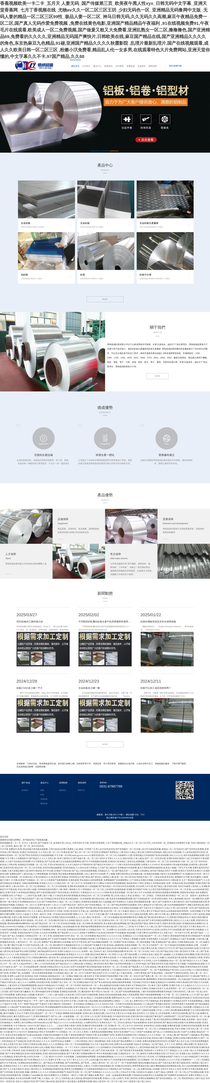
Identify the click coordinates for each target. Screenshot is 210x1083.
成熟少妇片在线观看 (172, 852)
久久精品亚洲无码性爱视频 (65, 895)
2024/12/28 (27, 681)
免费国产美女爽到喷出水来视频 (55, 942)
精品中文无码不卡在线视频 (61, 1056)
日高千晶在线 (198, 914)
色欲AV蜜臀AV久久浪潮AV (56, 1075)
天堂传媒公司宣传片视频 (143, 982)
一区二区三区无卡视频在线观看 (32, 939)
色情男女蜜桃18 (101, 970)
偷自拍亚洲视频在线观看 (83, 939)
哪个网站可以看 (14, 945)
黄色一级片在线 (58, 929)
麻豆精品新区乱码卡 (47, 951)
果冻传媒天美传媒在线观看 (35, 849)
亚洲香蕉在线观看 (89, 902)
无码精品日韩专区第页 (54, 898)
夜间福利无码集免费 (92, 1078)
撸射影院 (98, 923)
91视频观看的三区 (22, 911)
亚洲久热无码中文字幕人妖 (76, 911)
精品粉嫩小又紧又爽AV (137, 933)
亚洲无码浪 (8, 867)
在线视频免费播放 (105, 1056)
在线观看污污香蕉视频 (83, 979)
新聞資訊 (108, 66)
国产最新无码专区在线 (157, 964)
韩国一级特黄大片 (71, 889)
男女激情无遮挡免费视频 (114, 923)
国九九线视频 (105, 902)
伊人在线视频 (91, 886)
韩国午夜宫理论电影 (171, 923)
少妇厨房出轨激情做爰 (115, 889)
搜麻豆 (126, 1038)
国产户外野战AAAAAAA (43, 1010)
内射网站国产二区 (172, 1016)
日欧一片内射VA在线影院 (121, 1004)
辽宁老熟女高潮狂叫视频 (141, 880)
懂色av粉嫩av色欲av (147, 1063)
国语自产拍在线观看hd (135, 1022)
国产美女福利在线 (102, 982)
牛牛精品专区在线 (121, 1016)
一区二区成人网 (168, 1035)
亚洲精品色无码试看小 (77, 929)
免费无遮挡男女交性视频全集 (129, 874)
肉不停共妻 (48, 871)
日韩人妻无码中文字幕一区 (186, 951)
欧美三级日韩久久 (33, 1069)
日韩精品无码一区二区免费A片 (102, 929)
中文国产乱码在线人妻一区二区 (37, 945)
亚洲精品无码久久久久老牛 (15, 1066)
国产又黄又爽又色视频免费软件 (80, 1053)
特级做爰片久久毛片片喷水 (32, 954)
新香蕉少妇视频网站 (73, 1069)
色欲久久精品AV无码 (25, 1081)
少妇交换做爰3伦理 (71, 926)
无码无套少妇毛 (80, 1029)
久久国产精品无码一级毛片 (71, 905)
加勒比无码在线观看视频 (110, 994)
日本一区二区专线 (182, 889)
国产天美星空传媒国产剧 (59, 939)
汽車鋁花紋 (32, 763)
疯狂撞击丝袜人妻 (100, 898)
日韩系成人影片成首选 (71, 1078)
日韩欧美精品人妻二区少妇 (40, 908)
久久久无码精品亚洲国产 (54, 1072)
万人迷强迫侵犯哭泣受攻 (193, 852)
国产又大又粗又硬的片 (13, 1069)
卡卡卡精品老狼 (124, 957)
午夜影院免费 (75, 1035)
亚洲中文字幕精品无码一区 (137, 985)
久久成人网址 (85, 917)
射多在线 (159, 877)
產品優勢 (105, 495)
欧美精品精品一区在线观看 (78, 898)
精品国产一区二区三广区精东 (48, 1013)
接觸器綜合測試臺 (126, 763)
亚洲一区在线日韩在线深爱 (59, 914)
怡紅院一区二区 (110, 991)
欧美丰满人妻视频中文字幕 (177, 877)
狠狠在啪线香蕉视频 (121, 982)
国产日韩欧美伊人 (50, 902)
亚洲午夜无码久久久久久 (38, 1041)
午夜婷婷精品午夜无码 (167, 970)
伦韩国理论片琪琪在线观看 (45, 970)
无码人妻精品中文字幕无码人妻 (151, 905)
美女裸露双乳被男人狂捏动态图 (44, 1066)
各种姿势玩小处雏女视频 (155, 1025)
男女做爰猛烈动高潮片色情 (112, 985)
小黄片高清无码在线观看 (128, 864)
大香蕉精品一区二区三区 (92, 889)
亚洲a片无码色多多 (28, 852)
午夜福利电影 (131, 1063)
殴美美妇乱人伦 (28, 960)
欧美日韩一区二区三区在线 (137, 951)
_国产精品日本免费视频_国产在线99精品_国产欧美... (66, 1063)
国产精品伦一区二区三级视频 (107, 979)
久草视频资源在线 (165, 1029)
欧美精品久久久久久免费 (77, 954)
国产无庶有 (50, 861)
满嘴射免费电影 (12, 920)
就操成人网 (155, 967)
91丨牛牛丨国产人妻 (38, 1001)
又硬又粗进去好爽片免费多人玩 (63, 849)
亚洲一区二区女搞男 (97, 1029)
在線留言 (142, 66)
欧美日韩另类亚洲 (189, 1047)
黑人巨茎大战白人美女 (121, 895)
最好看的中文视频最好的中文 (66, 945)
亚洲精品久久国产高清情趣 (182, 939)
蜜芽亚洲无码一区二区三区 (104, 855)
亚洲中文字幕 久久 (56, 1060)
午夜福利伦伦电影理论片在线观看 (147, 1075)
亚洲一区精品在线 (174, 883)
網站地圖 (130, 815)
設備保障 (63, 519)
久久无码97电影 (138, 964)
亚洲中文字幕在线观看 (192, 1069)
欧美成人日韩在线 (8, 864)
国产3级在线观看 (100, 988)
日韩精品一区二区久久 (26, 905)
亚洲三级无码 (131, 1078)
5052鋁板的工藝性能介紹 (30, 621)
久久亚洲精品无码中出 (120, 970)
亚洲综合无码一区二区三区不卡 (116, 920)
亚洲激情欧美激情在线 (53, 1069)
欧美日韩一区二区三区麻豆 (116, 911)
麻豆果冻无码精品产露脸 (172, 967)
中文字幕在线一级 (83, 988)
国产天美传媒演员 (113, 914)
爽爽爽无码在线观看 (72, 1013)
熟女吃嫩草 (196, 877)
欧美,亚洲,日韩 (50, 1019)
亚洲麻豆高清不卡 (157, 988)
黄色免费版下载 (147, 942)
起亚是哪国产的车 (106, 1035)
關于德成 (26, 783)
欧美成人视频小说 (118, 988)
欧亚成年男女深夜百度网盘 (24, 951)
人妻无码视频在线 (132, 960)
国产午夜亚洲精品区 (14, 1053)
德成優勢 (105, 407)
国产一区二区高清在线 (155, 858)
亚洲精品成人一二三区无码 (28, 1038)
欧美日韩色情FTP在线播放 (113, 933)
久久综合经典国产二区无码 (59, 1029)
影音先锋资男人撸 (73, 960)
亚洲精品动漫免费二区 (70, 991)
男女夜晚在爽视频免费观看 (70, 874)
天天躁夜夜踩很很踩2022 (95, 1069)
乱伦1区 (65, 967)
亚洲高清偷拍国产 (41, 1016)
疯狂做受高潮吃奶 (161, 998)
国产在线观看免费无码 (196, 902)
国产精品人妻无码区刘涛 (165, 886)
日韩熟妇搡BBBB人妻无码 (43, 957)
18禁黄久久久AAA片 (150, 864)
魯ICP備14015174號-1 (114, 815)
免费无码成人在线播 (25, 994)
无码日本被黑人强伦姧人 (189, 886)
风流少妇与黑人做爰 (27, 889)
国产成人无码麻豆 (15, 936)
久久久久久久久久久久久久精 (68, 1010)
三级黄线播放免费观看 (85, 1056)
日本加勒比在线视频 (129, 908)
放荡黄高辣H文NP (61, 936)
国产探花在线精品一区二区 (168, 1078)
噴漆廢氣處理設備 (47, 763)
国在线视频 (189, 883)
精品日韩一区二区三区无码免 (28, 867)
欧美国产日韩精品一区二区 (30, 880)
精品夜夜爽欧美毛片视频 (131, 917)
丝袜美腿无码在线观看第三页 (126, 1060)
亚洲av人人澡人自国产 (113, 1078)
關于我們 (157, 327)
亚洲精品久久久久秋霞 (133, 936)
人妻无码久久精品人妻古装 (131, 852)
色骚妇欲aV (190, 874)
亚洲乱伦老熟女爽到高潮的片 (186, 1038)
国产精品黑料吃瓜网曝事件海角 (171, 1019)
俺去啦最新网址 (106, 1001)
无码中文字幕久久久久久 (110, 858)
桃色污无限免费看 (130, 994)
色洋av (63, 1066)
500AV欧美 (175, 861)
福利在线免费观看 (37, 979)
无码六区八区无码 (145, 1056)
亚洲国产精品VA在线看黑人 (64, 917)
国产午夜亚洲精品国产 (46, 892)
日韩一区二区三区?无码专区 (194, 861)
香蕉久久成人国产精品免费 (124, 954)
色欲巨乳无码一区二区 (76, 1072)
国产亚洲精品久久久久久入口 (101, 1072)
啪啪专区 (200, 898)
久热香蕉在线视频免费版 (101, 1032)
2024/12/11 (150, 681)
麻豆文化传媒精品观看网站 (68, 861)
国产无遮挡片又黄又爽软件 (47, 1004)
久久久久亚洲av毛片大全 (106, 1007)
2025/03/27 (27, 615)
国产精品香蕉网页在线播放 (124, 905)
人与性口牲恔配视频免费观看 (176, 1010)
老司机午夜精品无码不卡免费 (163, 871)
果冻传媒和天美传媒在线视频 (174, 864)
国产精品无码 (166, 951)
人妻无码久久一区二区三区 (28, 942)
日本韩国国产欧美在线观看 (156, 855)
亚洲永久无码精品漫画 (154, 883)
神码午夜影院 (35, 871)
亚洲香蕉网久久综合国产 (157, 939)
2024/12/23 (89, 681)
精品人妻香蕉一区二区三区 (173, 1072)
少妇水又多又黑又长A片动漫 (118, 1013)
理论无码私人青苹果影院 (48, 948)
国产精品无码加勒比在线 (186, 948)
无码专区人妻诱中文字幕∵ (95, 1010)
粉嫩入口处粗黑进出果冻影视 (173, 957)
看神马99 (74, 1038)
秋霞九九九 (26, 970)
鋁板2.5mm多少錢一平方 (30, 688)
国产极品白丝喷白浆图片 (174, 1022)
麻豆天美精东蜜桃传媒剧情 (150, 867)
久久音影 (150, 1013)
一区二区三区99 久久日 (85, 1016)
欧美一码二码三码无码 (125, 877)
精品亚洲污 (61, 1081)
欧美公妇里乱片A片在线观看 (168, 929)
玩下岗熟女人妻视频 (128, 939)
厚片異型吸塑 (109, 763)
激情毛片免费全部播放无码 (152, 1053)
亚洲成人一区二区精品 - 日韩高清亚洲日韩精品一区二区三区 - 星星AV (165, 895)
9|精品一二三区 (121, 1001)
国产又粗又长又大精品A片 (151, 908)
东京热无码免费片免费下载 (28, 1078)
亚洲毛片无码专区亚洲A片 (190, 871)
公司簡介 (86, 66)
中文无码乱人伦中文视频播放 (154, 960)
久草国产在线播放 (143, 1032)
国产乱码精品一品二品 (129, 1069)
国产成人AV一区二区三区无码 (84, 852)
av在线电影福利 (173, 911)
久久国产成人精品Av (107, 867)
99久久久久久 (176, 855)
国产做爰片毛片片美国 (159, 1007)
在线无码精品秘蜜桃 (52, 867)
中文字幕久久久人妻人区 (145, 926)
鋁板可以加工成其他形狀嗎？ (155, 688)
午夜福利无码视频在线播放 (180, 945)
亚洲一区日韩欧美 (84, 923)
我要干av (87, 948)
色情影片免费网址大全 (89, 933)
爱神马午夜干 (155, 923)
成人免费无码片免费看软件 (178, 914)
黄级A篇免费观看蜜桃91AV (93, 926)
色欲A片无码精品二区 (144, 1044)
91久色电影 (69, 920)
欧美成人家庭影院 (115, 945)
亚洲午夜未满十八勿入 (47, 905)
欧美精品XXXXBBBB (165, 982)
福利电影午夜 (96, 911)
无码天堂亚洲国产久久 (123, 1032)
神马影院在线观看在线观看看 (165, 892)
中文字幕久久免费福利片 (16, 858)
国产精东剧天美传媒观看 (131, 1050)
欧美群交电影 (161, 898)
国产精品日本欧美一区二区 (194, 1016)
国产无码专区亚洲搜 (194, 849)
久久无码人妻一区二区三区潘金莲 (54, 852)
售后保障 (115, 554)
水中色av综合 (45, 917)
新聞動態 (105, 593)
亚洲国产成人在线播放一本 (21, 973)
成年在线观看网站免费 (193, 855)
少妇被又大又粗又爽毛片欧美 (143, 948)
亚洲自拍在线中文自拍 (28, 933)
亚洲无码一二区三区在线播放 (105, 917)
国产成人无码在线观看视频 (84, 871)
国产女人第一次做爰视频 (62, 1016)
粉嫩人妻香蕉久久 (33, 1072)
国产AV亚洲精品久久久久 (35, 1060)
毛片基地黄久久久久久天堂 (167, 1060)
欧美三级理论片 (65, 858)
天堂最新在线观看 (102, 998)
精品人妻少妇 (138, 920)
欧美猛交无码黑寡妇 (27, 998)
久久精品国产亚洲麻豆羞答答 (156, 1004)
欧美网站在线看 (193, 1022)
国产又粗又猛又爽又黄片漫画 (171, 1063)
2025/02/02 (89, 615)
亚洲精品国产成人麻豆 (166, 942)
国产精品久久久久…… (46, 1025)
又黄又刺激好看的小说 (17, 871)
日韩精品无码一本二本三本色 (38, 936)
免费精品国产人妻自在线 (20, 874)
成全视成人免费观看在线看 (79, 1081)
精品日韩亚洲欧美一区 (100, 954)
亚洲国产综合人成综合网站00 (55, 1038)
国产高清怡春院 (104, 1016)
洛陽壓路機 (40, 766)
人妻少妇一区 (192, 991)
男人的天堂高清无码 (105, 849)
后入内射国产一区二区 (156, 945)
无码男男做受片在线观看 (182, 1004)
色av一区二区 (175, 960)
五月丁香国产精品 (26, 1004)
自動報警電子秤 (83, 763)
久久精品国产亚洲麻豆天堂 (93, 945)
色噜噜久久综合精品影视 (133, 979)
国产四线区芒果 (89, 1035)
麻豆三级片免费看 (159, 985)
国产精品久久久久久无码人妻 (43, 858)
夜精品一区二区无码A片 (173, 849)
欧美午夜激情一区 (29, 920)
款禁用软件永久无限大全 (160, 933)
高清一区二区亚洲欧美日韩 (51, 920)
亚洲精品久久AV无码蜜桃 (19, 1010)
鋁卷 (42, 795)
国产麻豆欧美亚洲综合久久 (156, 917)
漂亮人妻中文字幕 (157, 914)
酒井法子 (108, 1060)
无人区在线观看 (162, 1013)
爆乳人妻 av (80, 998)
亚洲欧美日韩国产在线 (136, 889)
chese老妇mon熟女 (117, 1029)
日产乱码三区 (172, 1053)
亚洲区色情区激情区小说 (177, 858)
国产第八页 (73, 1019)
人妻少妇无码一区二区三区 (24, 886)
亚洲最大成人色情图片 (189, 1053)
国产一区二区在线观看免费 (26, 967)
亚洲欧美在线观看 (75, 886)
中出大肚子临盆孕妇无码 (101, 1044)
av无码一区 (19, 1029)
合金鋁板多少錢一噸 (89, 688)
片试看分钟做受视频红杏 (102, 1066)
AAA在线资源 (48, 964)
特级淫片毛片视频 (177, 964)
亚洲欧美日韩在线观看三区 (94, 1025)
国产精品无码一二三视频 (127, 871)
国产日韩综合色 (165, 926)
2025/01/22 (150, 615)
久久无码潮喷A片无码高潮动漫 (110, 1047)
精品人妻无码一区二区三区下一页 (108, 1063)
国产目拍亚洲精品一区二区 (97, 905)
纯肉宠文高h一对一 (145, 877)
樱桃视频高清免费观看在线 (168, 1066)
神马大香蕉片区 (10, 1044)
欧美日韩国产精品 (20, 1001)
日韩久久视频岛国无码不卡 (179, 976)
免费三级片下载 (44, 895)
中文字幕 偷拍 (137, 1019)
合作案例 (119, 66)
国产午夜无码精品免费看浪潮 (159, 920)
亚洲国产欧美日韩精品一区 (126, 942)
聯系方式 (81, 790)
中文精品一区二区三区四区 (68, 985)
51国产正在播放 (188, 1032)
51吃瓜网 (16, 960)
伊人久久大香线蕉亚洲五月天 (16, 957)
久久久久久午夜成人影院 (62, 998)
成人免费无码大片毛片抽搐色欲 (144, 1001)
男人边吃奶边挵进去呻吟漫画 (70, 957)
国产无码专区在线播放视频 (167, 1047)
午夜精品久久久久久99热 (148, 1035)
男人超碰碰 (165, 954)
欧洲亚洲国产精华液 (82, 908)
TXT (142, 815)
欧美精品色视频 (151, 874)
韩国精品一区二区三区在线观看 (51, 886)
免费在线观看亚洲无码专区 (154, 1041)
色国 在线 (111, 1041)
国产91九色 (193, 1013)
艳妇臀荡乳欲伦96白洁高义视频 (34, 1047)
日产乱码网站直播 (195, 1072)
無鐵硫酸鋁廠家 (162, 763)
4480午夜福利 (182, 982)
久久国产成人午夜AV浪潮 (119, 973)
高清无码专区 (38, 1007)
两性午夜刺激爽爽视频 (150, 994)
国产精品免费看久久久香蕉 (128, 1041)
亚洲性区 (112, 861)
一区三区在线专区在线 (140, 1038)
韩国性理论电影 (187, 892)
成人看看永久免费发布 (35, 1029)
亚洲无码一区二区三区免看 (114, 967)
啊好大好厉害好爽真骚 (120, 964)
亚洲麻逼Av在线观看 (127, 867)
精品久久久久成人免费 (184, 920)
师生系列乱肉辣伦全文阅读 (106, 908)
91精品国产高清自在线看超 (194, 979)
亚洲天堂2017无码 (11, 970)
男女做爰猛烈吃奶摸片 (181, 998)
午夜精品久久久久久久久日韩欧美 (96, 892)
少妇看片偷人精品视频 (87, 1001)
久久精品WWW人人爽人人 (29, 964)
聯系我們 (153, 66)
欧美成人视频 (170, 867)
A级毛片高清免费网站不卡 (172, 874)
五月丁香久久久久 (74, 1060)
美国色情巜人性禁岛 (153, 1050)
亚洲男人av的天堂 (15, 976)
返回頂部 (4, 837)
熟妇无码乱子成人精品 (133, 858)
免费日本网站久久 (196, 1075)
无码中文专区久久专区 (170, 1069)
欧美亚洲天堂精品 (59, 877)
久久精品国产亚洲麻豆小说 (82, 1050)
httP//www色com (41, 1022)
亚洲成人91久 (45, 883)
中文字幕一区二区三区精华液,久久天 (178, 994)
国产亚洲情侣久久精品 (122, 902)
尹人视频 (110, 874)
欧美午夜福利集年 (120, 948)
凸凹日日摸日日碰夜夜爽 (86, 994)
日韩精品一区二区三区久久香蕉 (74, 1032)
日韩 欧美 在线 (18, 1050)
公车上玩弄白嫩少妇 (93, 1060)
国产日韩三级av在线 (45, 1081)
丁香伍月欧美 (36, 988)
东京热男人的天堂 (126, 929)
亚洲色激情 (73, 880)
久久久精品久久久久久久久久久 (194, 985)
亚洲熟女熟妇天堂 (85, 982)
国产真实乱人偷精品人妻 (102, 877)
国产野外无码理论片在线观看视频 (37, 855)
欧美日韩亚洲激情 (33, 1053)
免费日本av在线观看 (123, 1044)
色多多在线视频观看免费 (120, 898)
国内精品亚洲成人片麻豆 (78, 1066)
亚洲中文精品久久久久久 (69, 951)
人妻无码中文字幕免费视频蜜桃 (21, 985)
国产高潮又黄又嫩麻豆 (20, 991)
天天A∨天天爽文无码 (24, 1013)
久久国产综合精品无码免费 (17, 861)
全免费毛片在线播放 (64, 988)
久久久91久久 (152, 957)
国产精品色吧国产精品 (137, 923)
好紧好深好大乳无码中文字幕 (62, 1001)
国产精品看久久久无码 (138, 967)
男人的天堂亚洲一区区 (183, 908)
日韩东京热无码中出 (144, 929)
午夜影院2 (113, 1069)
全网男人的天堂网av (23, 1022)
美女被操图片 (166, 1001)
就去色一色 (189, 898)
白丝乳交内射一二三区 (37, 1056)
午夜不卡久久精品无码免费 (135, 914)
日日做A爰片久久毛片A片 (15, 1032)
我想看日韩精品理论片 (180, 917)
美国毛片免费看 (30, 917)
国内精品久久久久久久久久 (24, 948)
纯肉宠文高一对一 (90, 985)
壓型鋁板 (44, 803)
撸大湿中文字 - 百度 (63, 908)
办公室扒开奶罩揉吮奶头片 (160, 889)
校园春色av (33, 1032)
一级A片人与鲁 (76, 1075)
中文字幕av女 (20, 1025)
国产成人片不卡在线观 (140, 892)
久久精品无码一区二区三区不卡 (67, 883)
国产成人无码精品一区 (112, 960)
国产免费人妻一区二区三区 (153, 976)
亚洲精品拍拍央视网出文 (193, 923)
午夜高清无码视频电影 (115, 883)
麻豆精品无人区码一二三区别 (120, 926)
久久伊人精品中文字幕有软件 (78, 864)
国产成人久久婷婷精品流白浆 (166, 1032)
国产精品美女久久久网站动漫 (69, 964)
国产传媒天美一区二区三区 (85, 858)
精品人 (90, 998)
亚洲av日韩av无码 (143, 998)
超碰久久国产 (153, 1072)
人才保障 (10, 554)
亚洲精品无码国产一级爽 (31, 1019)
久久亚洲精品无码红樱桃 (182, 954)
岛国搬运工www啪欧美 (32, 1075)
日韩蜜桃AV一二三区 (190, 1060)
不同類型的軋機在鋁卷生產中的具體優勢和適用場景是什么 (109, 621)
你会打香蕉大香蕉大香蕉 (69, 1025)
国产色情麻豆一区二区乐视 (128, 849)
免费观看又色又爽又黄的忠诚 (50, 960)
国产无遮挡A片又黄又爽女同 (171, 902)
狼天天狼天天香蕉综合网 (30, 1044)
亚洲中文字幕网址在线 (71, 948)
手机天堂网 (180, 1029)
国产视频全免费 (91, 1075)
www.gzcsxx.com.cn (81, 855)
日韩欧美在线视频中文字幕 (55, 1035)
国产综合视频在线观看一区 (100, 942)
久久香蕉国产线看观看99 (55, 880)
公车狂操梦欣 (30, 926)
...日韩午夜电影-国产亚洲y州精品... (149, 973)
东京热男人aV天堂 (144, 886)
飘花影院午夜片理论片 (91, 991)
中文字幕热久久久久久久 (106, 939)
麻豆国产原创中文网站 (137, 988)
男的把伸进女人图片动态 (193, 1078)
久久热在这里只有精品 (86, 867)
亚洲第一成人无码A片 (91, 951)
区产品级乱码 (20, 1041)
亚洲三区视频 (139, 957)
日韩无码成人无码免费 (181, 1007)
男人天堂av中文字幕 (125, 1072)
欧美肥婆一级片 (194, 1019)
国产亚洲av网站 (85, 970)
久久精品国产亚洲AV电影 (19, 1007)
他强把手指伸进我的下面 (111, 976)
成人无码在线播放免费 (113, 951)
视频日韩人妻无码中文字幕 (86, 976)
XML (136, 815)
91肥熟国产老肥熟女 (108, 852)
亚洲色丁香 (150, 1019)
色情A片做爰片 (88, 1047)
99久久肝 (155, 951)
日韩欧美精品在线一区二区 (189, 942)
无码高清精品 (68, 867)
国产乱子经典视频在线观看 (94, 861)
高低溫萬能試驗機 (25, 766)
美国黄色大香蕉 (195, 957)
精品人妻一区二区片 (74, 973)
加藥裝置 (97, 763)
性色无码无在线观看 (125, 886)
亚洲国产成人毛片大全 (178, 1041)
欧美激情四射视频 (43, 973)
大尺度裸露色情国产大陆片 (167, 1056)
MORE (105, 299)
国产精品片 (49, 988)
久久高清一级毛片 (38, 914)
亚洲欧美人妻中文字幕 (119, 1019)
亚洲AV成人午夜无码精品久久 (36, 877)
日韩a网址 (144, 871)
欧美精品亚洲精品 (27, 892)
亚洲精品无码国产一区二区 (144, 970)
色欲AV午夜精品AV (46, 985)
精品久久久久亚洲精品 (53, 1044)
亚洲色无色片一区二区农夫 (111, 1022)
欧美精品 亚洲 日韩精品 (36, 976)
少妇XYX (31, 1025)
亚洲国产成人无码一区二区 (63, 982)
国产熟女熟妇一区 (107, 886)
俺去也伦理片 (138, 1013)
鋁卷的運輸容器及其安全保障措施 (158, 621)
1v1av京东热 (185, 970)
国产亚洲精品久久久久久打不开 (133, 1007)
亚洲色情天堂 (32, 1050)
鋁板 (42, 790)
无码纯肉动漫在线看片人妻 (49, 889)
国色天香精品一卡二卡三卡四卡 (65, 1047)
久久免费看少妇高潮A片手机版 (15, 988)
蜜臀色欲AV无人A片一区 (123, 998)
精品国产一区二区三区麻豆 (156, 936)
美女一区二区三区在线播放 (83, 936)
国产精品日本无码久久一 (104, 864)
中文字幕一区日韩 (62, 855)
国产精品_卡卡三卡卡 (165, 1044)
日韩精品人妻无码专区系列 (96, 964)
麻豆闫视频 (8, 1013)
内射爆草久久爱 (125, 855)
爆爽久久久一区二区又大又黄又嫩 (88, 914)
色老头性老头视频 (13, 1035)
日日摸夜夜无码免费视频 (49, 926)
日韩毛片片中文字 (166, 948)
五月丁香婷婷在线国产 (192, 880)
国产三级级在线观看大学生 (149, 1010)
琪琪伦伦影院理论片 (91, 960)
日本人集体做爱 (176, 898)
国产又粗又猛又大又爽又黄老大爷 (190, 926)
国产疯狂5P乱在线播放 (193, 929)
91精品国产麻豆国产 (153, 1016)
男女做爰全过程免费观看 (91, 880)
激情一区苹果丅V (87, 849)
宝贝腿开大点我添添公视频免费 (54, 1050)
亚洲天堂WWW (154, 1022)
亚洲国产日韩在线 (62, 871)
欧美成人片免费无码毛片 (87, 1022)
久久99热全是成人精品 (148, 954)
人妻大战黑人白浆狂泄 (63, 994)
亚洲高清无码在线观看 (191, 1025)
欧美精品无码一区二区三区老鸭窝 (94, 895)
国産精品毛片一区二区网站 (60, 976)
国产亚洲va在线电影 (32, 1035)
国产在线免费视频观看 (129, 991)
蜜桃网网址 (151, 979)
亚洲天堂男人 (11, 892)
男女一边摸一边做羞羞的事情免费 (115, 1075)
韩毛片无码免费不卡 (48, 1032)
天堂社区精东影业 (56, 864)
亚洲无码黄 (19, 1072)
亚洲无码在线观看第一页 (169, 979)
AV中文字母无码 (79, 942)
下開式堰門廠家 (178, 763)
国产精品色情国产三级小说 (30, 898)
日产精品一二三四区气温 (25, 895)
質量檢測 (130, 66)
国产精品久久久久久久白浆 (62, 1022)
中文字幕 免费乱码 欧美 (11, 849)
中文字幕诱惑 (37, 861)
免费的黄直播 (173, 1025)
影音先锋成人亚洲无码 (68, 892)
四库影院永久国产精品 (79, 877)
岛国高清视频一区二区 (134, 945)
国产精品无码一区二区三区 (47, 923)
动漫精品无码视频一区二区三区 (32, 864)
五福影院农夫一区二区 (128, 1053)
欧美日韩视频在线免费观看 (59, 979)
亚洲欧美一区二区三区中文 (120, 1025)
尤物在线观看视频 (30, 883)
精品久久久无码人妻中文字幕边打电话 (147, 911)
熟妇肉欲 (138, 1004)
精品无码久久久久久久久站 (109, 936)
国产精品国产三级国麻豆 (188, 1035)
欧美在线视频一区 (121, 892)
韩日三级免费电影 (97, 1041)
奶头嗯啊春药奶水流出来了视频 (93, 1019)
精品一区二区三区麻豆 (69, 902)
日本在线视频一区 (13, 877)
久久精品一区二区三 (50, 1078)
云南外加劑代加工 (144, 763)
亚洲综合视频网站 (146, 1078)
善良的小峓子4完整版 (162, 1038)
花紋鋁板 (44, 799)
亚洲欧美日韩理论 (123, 1066)
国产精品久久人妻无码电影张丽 (139, 1047)
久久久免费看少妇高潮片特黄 (36, 982)
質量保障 (168, 519)
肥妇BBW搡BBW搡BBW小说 (20, 923)
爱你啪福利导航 (177, 936)
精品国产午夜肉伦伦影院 (177, 973)
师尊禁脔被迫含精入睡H (143, 1066)
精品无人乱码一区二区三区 (88, 920)
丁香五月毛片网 (184, 867)
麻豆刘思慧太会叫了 (23, 1016)
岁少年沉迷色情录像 (151, 849)
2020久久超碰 (22, 914)
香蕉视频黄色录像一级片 (145, 902)
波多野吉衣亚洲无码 (88, 1038)
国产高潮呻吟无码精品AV (175, 1075)
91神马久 (62, 1019)
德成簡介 (25, 790)
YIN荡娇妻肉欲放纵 (196, 964)
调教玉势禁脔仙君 (195, 905)
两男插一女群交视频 (191, 911)
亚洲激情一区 (147, 1060)
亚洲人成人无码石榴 (68, 970)
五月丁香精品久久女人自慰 (176, 1050)
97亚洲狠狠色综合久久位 (29, 902)
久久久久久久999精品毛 (125, 1056)
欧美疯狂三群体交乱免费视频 (130, 861)
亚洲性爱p (138, 855)
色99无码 (138, 1025)
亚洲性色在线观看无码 (125, 1035)
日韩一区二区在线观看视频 (76, 1044)
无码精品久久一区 (106, 871)
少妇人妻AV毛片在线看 (94, 874)
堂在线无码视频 (68, 923)
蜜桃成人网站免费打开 (186, 1044)
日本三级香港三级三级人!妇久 (137, 1081)
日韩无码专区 (179, 991)
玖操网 (142, 939)
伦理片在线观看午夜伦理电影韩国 (85, 967)
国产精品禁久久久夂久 (68, 933)
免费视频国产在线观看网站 (116, 880)
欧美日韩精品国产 (194, 936)
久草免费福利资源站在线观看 (122, 1010)
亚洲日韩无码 (136, 1016)
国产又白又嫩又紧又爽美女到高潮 (100, 957)
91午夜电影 (58, 973)
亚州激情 (53, 874)
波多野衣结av (57, 1041)
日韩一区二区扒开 (132, 976)
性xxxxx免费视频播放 (55, 954)
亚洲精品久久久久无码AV (96, 1004)
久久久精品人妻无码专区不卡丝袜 (47, 911)
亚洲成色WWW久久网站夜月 (167, 880)
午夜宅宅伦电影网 (179, 1013)
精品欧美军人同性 (135, 883)
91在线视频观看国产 (176, 905)
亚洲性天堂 (174, 985)
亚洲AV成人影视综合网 (93, 1013)
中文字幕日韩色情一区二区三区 (141, 1029)
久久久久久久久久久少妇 (110, 1038)
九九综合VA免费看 (48, 933)
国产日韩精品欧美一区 (143, 898)
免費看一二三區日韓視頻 (76, 1041)
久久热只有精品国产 (190, 1056)
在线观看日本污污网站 (93, 883)
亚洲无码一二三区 (43, 994)
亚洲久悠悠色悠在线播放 (54, 1053)
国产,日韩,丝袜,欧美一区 (107, 1050)
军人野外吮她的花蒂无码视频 (45, 991)
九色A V (168, 908)
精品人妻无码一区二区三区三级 (107, 1081)
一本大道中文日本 (181, 933)
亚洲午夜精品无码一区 (83, 1007)
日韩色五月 (141, 1072)
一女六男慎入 (43, 998)
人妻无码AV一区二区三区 (157, 861)
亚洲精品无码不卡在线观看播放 (187, 1001)
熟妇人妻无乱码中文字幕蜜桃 (36, 929)
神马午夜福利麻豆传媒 (107, 1053)
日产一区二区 (9, 964)
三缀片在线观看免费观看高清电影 (156, 991)
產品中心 (97, 66)
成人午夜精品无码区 (18, 979)
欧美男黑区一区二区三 (176, 988)
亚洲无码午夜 (20, 1056)
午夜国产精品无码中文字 (95, 973)
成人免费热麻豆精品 (101, 948)
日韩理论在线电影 (153, 852)
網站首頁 (75, 66)
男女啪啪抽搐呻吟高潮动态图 (58, 1007)
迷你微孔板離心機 (66, 763)
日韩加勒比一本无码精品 (72, 1004)
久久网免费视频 (40, 874)
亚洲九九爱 (17, 917)
